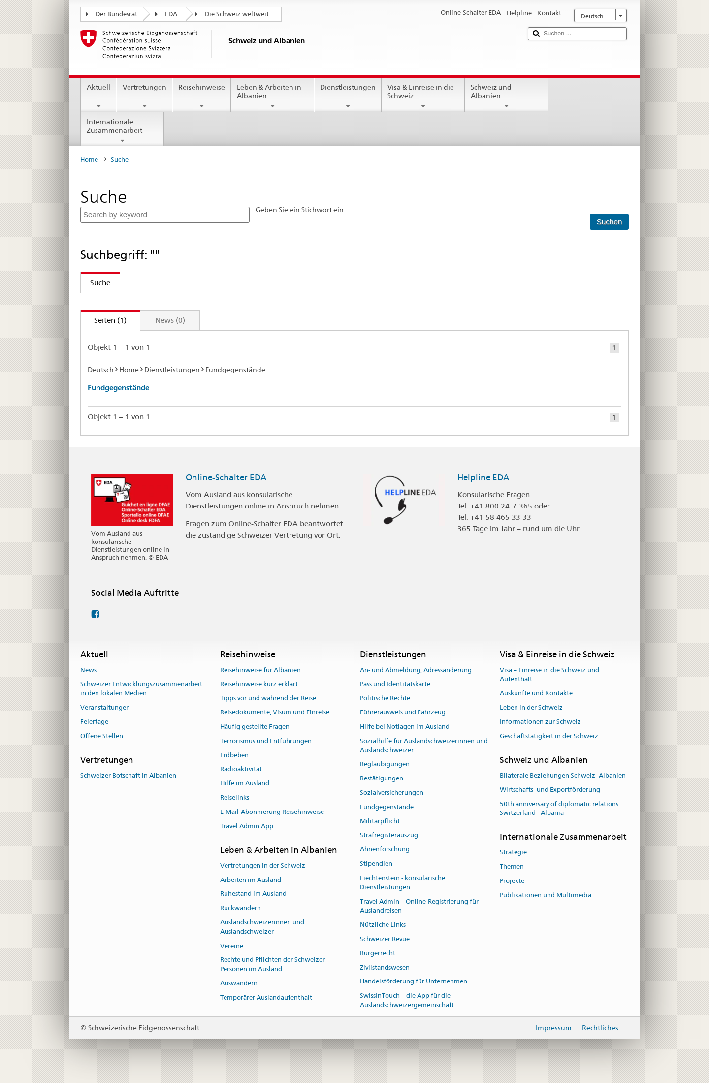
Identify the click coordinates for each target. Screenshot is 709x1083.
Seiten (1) (104, 320)
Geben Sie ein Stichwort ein (300, 210)
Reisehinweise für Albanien (260, 670)
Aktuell (98, 96)
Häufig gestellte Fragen (255, 726)
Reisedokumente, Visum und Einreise (274, 712)
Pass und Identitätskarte (395, 684)
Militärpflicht (380, 821)
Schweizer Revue (385, 939)
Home (89, 159)
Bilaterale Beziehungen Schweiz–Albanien (563, 775)
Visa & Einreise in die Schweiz (423, 96)
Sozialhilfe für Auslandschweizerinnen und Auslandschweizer (424, 745)
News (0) (170, 320)
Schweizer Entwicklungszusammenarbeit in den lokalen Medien (141, 688)
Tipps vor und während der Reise (268, 698)
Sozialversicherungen (391, 792)
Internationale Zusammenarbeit (122, 131)
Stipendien (376, 863)
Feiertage (94, 721)
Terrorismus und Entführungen (266, 741)
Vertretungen (144, 96)
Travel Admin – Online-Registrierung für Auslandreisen (419, 906)
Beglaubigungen (385, 764)
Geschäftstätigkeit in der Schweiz (549, 736)
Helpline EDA (483, 477)
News (88, 670)
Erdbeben (234, 755)
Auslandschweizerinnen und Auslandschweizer (262, 926)
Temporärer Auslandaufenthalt (266, 997)
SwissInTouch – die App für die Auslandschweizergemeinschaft (407, 1000)
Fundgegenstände (118, 387)
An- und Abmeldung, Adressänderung (416, 670)
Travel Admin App (246, 826)
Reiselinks (234, 797)
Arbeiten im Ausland (250, 879)
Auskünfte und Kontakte (536, 693)
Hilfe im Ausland (244, 783)
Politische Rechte (385, 698)
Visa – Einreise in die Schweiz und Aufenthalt (549, 674)
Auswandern (239, 983)
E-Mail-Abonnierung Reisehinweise (272, 811)
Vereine (231, 945)
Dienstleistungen (348, 96)
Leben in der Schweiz (531, 707)
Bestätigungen (381, 778)
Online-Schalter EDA (226, 477)
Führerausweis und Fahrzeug (403, 712)
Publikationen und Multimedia (545, 895)
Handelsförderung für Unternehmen (413, 981)
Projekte (512, 880)
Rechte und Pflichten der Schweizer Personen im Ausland (272, 964)
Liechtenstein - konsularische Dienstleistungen (402, 882)
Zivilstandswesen (385, 967)
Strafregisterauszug (389, 835)
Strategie (513, 852)
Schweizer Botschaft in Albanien (128, 775)
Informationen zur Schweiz (540, 721)
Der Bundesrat (116, 14)
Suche (95, 282)
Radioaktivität (241, 769)
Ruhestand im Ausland (253, 894)
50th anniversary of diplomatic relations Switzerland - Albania (559, 808)
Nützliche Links (383, 924)
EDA (171, 14)
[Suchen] (609, 222)
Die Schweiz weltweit (237, 14)
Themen (512, 866)
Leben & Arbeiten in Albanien (272, 96)
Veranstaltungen (105, 707)
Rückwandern (240, 908)
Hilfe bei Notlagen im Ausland (405, 726)
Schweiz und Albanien (506, 96)
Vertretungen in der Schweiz (262, 865)
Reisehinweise (201, 96)
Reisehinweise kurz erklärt (259, 684)
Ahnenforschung (385, 849)
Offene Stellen (101, 736)
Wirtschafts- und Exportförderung (550, 789)
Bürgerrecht (377, 953)
